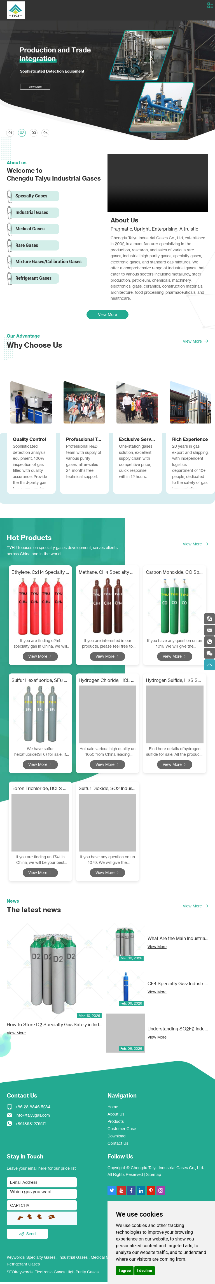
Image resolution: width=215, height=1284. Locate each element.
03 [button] (34, 133)
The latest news (35, 911)
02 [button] (22, 133)
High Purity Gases (82, 1273)
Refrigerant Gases (34, 279)
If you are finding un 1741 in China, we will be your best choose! (40, 862)
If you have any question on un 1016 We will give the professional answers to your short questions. (174, 646)
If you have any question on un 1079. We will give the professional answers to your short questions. (107, 862)
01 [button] (10, 133)
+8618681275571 (30, 1125)
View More (107, 315)
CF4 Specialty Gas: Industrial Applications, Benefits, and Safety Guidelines (178, 986)
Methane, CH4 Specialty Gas (107, 574)
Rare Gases (27, 246)
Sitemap (153, 1176)
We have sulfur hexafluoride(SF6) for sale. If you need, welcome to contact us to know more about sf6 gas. (40, 753)
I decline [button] (144, 1270)
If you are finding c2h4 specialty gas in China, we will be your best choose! (40, 646)
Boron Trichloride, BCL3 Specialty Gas (40, 790)
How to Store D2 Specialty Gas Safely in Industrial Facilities (55, 1027)
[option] (107, 80)
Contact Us (22, 1097)
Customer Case (122, 1130)
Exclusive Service (137, 440)
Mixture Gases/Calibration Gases (49, 262)
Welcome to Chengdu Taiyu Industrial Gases (54, 175)
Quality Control (29, 440)
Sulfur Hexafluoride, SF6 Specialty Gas (40, 682)
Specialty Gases (32, 196)
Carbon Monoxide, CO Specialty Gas (175, 574)
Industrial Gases (32, 213)
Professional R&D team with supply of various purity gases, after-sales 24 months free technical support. (83, 463)
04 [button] (46, 133)
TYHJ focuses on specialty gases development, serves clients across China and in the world (62, 552)
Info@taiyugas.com (32, 1117)
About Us (124, 220)
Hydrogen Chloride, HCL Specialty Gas (107, 682)
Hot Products (30, 539)
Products (116, 1123)
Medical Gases (30, 229)
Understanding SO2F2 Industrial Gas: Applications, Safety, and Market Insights (178, 1031)
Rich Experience (190, 440)
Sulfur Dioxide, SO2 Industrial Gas (107, 790)
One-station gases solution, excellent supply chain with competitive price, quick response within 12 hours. (135, 463)
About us (17, 162)
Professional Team (84, 440)
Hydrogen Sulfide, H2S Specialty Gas (175, 682)
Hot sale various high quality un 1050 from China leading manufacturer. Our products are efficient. (107, 753)
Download (116, 1137)
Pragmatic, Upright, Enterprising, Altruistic (154, 229)
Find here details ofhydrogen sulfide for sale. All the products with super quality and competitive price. (174, 753)
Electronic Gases (50, 1273)
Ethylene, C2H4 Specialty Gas (40, 574)
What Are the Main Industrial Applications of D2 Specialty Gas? (178, 940)
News (13, 902)
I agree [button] (125, 1270)
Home (113, 1108)
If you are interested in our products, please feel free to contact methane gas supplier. (107, 646)
